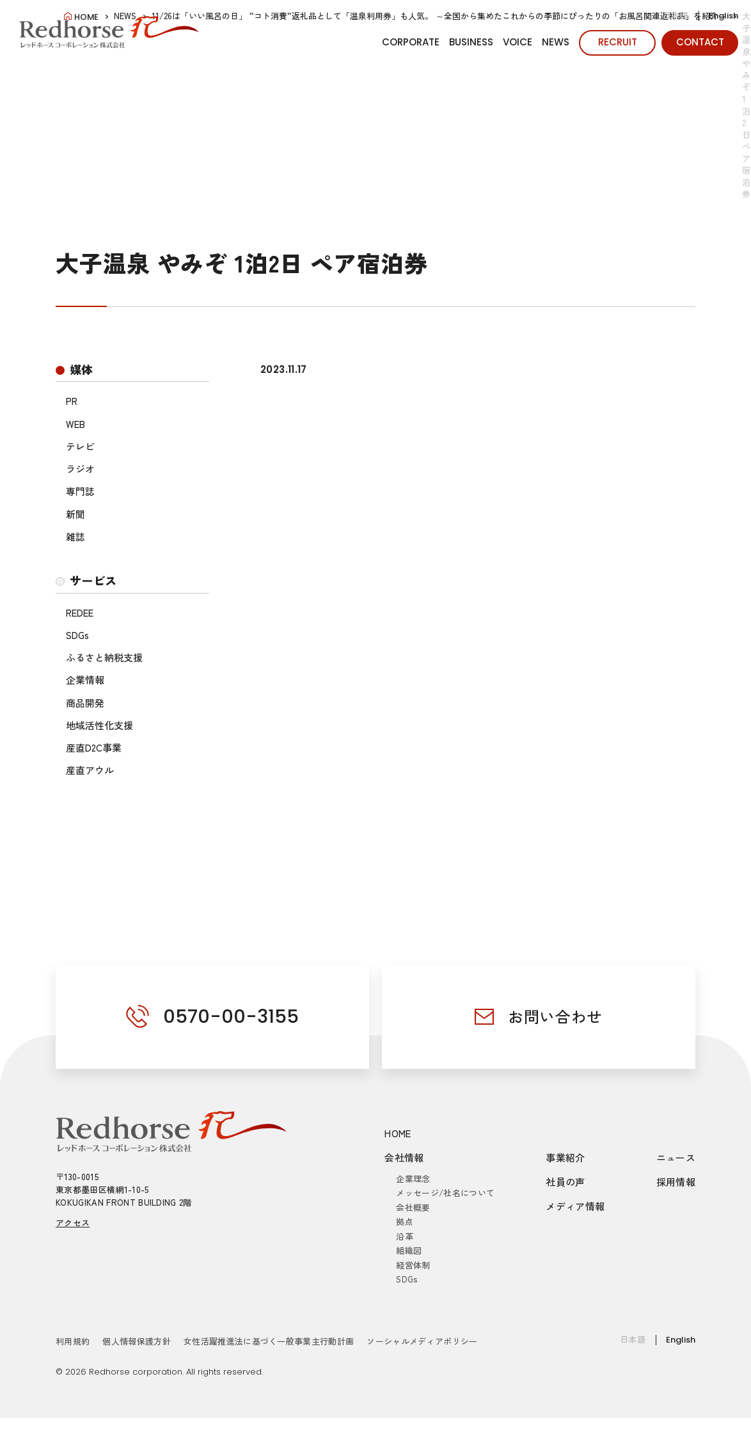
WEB (75, 423)
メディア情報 (575, 1206)
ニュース (676, 1157)
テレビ (80, 446)
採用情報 (676, 1181)
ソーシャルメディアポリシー (422, 1341)
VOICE (517, 42)
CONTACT (700, 42)
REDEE (79, 612)
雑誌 (75, 536)
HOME (397, 1133)
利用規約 (73, 1341)
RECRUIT (617, 42)
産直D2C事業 (94, 747)
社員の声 (565, 1181)
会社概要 (413, 1207)
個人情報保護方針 (136, 1341)
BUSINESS (471, 42)
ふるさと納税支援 (104, 657)
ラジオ (80, 468)
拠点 (404, 1221)
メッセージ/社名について (445, 1193)
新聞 (75, 514)
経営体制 (413, 1265)
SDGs (77, 635)
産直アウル (90, 770)
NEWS (555, 42)
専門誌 (80, 491)
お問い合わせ (555, 1016)
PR (71, 400)
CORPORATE (410, 42)
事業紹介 (565, 1157)
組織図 (409, 1250)
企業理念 (413, 1178)
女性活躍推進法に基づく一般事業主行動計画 (269, 1341)
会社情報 (404, 1157)
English (723, 16)
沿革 (404, 1236)
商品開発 (85, 702)
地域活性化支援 (99, 725)
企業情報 (85, 679)
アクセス (73, 1223)
